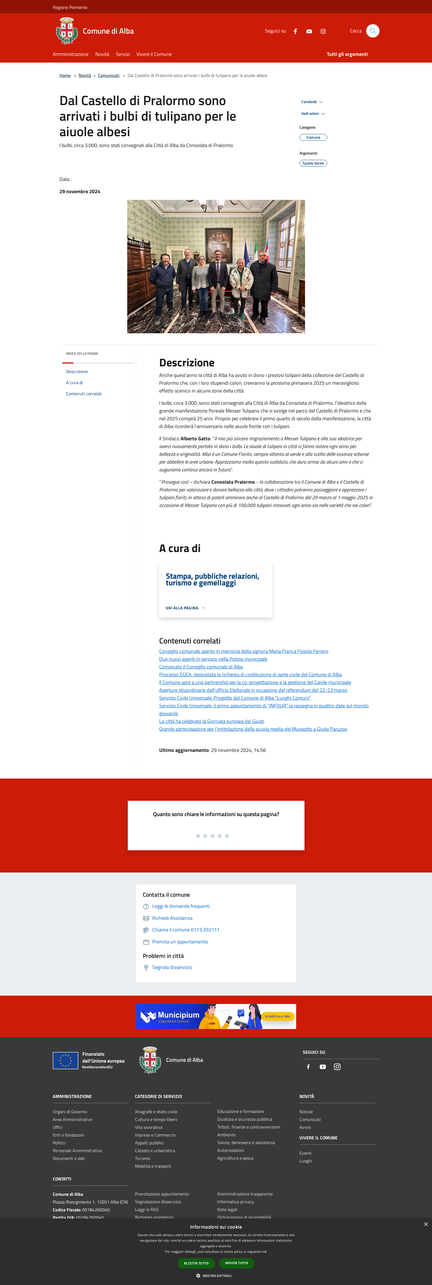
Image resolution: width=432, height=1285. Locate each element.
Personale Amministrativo (77, 1150)
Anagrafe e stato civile (156, 1111)
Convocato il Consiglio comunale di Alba (201, 666)
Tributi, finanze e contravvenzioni (248, 1127)
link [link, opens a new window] (264, 1251)
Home (65, 75)
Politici (59, 1142)
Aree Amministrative (72, 1119)
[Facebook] (293, 30)
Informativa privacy (235, 1201)
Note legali (227, 1209)
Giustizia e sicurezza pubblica (244, 1119)
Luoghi (305, 1160)
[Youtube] (307, 30)
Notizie (306, 1111)
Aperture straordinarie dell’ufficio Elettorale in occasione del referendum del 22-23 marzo (253, 690)
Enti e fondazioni (68, 1135)
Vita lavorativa (149, 1127)
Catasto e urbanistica (155, 1150)
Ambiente (226, 1134)
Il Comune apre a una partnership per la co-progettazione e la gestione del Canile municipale (255, 682)
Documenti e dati (69, 1158)
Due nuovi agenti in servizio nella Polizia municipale (213, 659)
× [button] (426, 1224)
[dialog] (216, 1252)
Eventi (305, 1153)
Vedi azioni (313, 113)
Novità (85, 75)
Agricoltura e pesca (235, 1158)
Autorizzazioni (230, 1150)
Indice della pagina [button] (82, 353)
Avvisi (305, 1127)
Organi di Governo (70, 1111)
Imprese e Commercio (155, 1135)
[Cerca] (372, 31)
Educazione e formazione (240, 1111)
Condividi (312, 102)
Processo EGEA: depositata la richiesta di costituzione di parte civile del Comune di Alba (250, 674)
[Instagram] (320, 30)
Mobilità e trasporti (153, 1166)
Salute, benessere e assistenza (246, 1142)
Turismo (142, 1158)
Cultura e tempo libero (156, 1119)
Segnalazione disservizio (158, 1201)
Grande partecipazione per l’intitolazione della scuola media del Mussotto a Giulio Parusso (253, 729)
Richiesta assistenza (154, 1217)
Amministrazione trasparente (245, 1193)
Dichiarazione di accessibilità (244, 1217)
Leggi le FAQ (146, 1209)
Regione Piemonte (70, 7)
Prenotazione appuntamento (162, 1193)
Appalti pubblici (149, 1142)
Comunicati (108, 75)
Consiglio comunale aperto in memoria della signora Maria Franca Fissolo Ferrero (243, 651)
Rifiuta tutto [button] (236, 1263)
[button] (215, 1275)
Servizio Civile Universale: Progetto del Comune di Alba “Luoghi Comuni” (235, 698)
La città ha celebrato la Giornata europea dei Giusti (211, 721)
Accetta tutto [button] (196, 1263)
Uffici (58, 1127)
